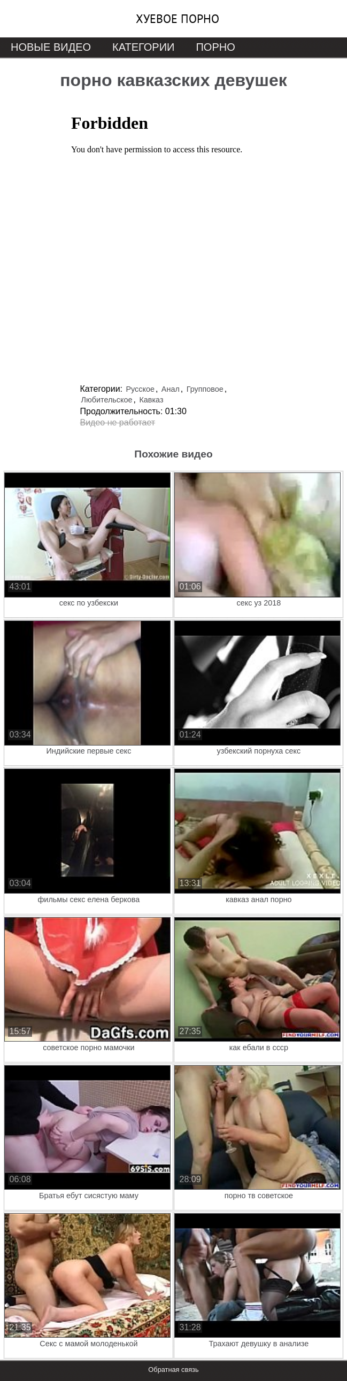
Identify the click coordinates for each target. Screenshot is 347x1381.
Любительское (107, 399)
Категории (143, 47)
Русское (140, 389)
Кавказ (151, 399)
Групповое (205, 389)
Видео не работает (118, 422)
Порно (215, 47)
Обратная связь (173, 1370)
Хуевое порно (177, 18)
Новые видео (51, 47)
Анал (170, 389)
